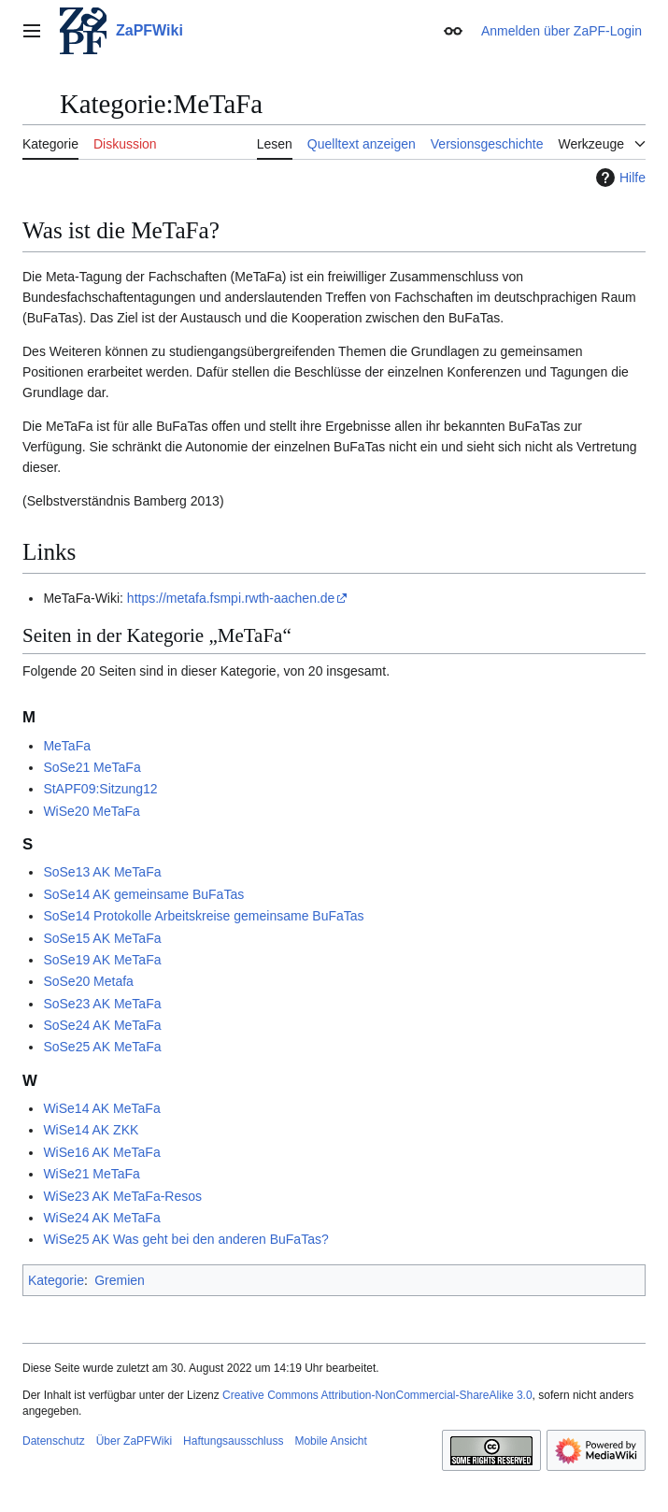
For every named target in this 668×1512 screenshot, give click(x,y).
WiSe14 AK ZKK (90, 1129)
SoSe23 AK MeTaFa (102, 1003)
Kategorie (56, 1280)
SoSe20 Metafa (88, 981)
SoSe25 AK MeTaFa (102, 1046)
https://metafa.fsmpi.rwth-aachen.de (231, 598)
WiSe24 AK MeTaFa (101, 1217)
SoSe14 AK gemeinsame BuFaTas (143, 894)
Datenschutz (53, 1441)
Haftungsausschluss (233, 1441)
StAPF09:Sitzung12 (100, 788)
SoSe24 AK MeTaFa (102, 1025)
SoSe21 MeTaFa (91, 767)
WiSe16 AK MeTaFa (101, 1152)
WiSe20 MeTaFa (91, 811)
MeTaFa (67, 745)
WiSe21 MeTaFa (91, 1173)
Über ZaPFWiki (134, 1441)
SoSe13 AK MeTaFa (102, 871)
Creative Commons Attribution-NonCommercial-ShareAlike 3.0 (377, 1395)
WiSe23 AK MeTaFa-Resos (122, 1196)
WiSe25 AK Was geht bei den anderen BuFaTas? (185, 1239)
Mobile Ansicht (330, 1441)
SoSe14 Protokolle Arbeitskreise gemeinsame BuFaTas (203, 915)
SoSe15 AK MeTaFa (102, 938)
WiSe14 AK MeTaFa (101, 1108)
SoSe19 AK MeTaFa (102, 959)
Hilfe (618, 177)
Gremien (119, 1280)
